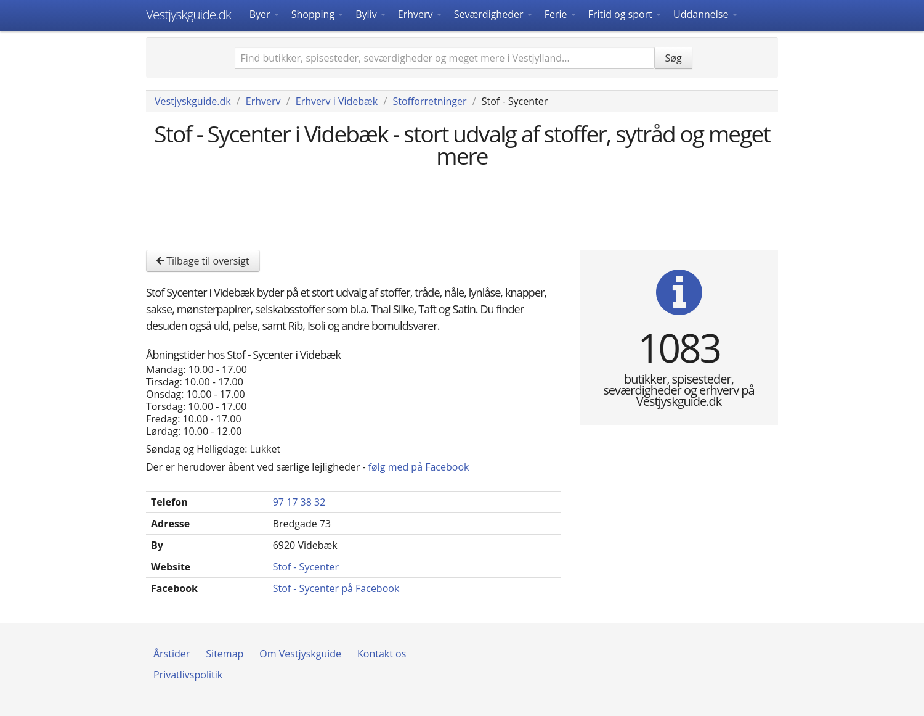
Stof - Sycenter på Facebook (336, 588)
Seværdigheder (493, 14)
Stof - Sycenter (306, 567)
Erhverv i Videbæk (337, 101)
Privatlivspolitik (187, 674)
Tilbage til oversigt (202, 261)
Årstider (171, 653)
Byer (264, 14)
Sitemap (224, 653)
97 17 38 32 (299, 502)
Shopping (317, 14)
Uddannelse (705, 14)
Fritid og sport (624, 14)
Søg (673, 58)
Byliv (370, 14)
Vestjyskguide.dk (188, 14)
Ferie (560, 14)
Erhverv (420, 14)
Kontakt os (381, 653)
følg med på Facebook (418, 467)
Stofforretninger (429, 101)
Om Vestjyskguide (300, 653)
